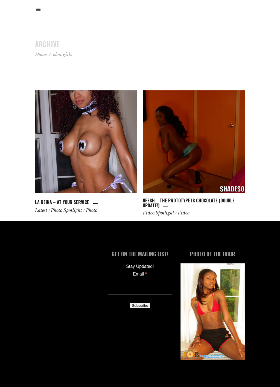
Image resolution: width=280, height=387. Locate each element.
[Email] (140, 286)
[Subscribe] (140, 305)
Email (140, 274)
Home (41, 54)
